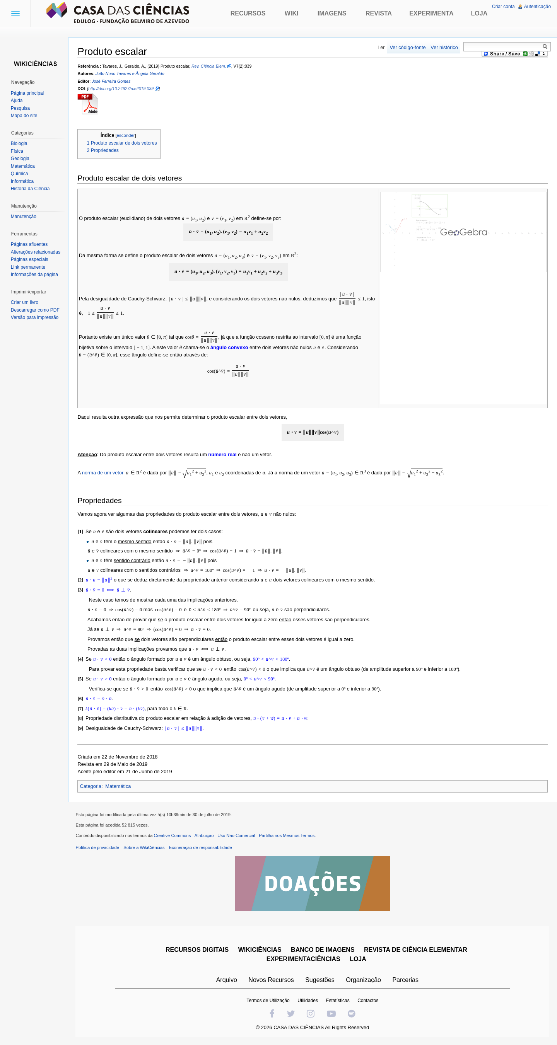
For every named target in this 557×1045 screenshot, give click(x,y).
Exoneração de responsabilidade (200, 847)
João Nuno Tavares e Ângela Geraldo (130, 74)
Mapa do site (24, 115)
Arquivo (226, 980)
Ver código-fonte (407, 47)
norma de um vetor (102, 473)
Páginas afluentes (29, 244)
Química (19, 173)
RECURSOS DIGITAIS (197, 949)
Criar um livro (24, 302)
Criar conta (503, 6)
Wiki (292, 13)
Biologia (19, 143)
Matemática (118, 786)
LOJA (358, 959)
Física (17, 151)
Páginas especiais (29, 259)
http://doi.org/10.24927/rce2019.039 (121, 88)
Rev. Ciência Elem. (208, 66)
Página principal (27, 93)
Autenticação (537, 6)
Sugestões (320, 980)
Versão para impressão (34, 317)
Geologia (20, 158)
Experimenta (431, 13)
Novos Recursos (271, 980)
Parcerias (406, 980)
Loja (479, 13)
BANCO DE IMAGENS (322, 949)
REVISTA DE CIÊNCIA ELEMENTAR (415, 949)
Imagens (332, 13)
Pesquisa (20, 108)
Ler (381, 47)
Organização (363, 980)
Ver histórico (444, 47)
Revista (379, 13)
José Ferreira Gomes (111, 81)
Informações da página (34, 274)
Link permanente (28, 267)
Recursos (248, 13)
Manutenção (23, 216)
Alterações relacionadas (35, 252)
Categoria (91, 786)
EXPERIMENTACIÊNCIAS (303, 959)
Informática (22, 181)
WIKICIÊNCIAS (260, 949)
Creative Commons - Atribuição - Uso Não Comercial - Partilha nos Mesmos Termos (234, 835)
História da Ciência (30, 188)
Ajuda (17, 100)
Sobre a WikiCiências (144, 847)
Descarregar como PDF (35, 310)
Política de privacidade (98, 847)
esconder (126, 135)
